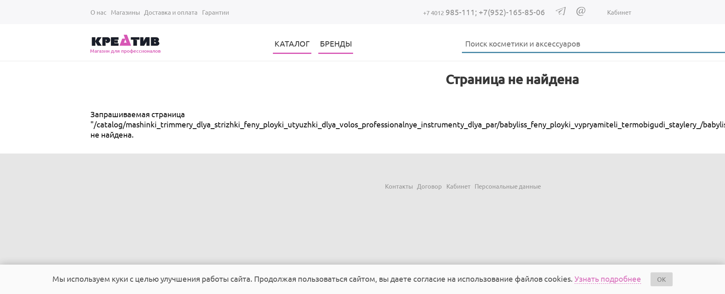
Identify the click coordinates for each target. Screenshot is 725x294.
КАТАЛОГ (292, 43)
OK (661, 279)
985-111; (451, 12)
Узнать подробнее (607, 278)
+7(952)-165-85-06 (512, 12)
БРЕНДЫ (336, 43)
